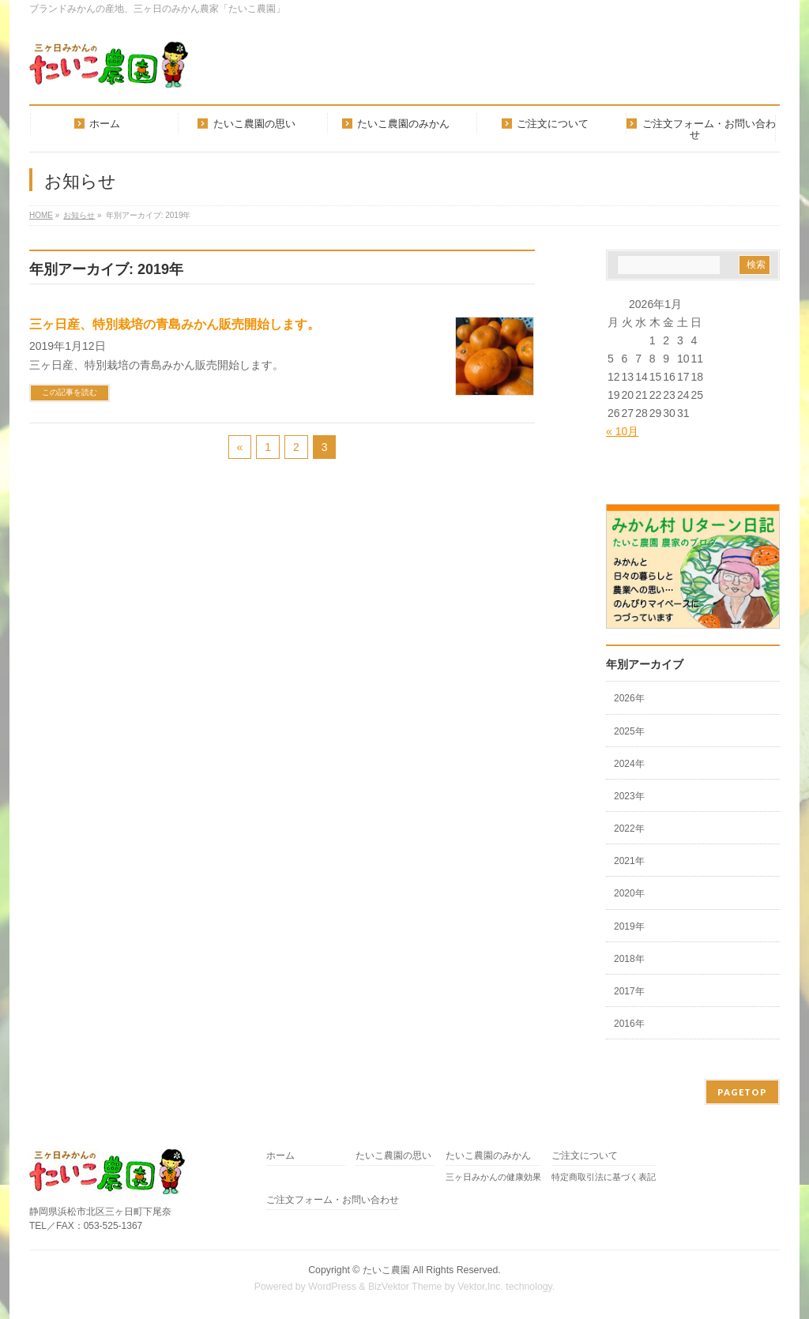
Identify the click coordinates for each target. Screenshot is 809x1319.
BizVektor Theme (405, 1286)
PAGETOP (742, 1092)
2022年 (629, 828)
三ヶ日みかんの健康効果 (493, 1177)
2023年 (629, 796)
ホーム (280, 1156)
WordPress (332, 1286)
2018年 (629, 958)
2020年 (629, 893)
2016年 (629, 1023)
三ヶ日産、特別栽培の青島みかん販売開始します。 (174, 324)
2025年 (629, 731)
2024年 (629, 763)
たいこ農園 (386, 1270)
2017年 (629, 991)
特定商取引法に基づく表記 (603, 1177)
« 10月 (622, 431)
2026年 (629, 698)
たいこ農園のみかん (488, 1156)
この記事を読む (69, 392)
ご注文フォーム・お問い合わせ (332, 1200)
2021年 (629, 860)
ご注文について (584, 1156)
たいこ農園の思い (393, 1156)
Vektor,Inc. (480, 1286)
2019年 (629, 926)
